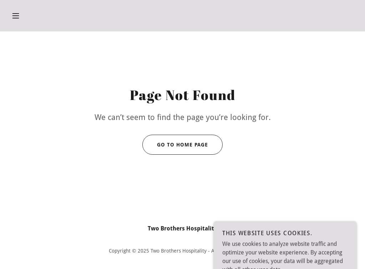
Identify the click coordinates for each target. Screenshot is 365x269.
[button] (16, 16)
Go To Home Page (175, 145)
